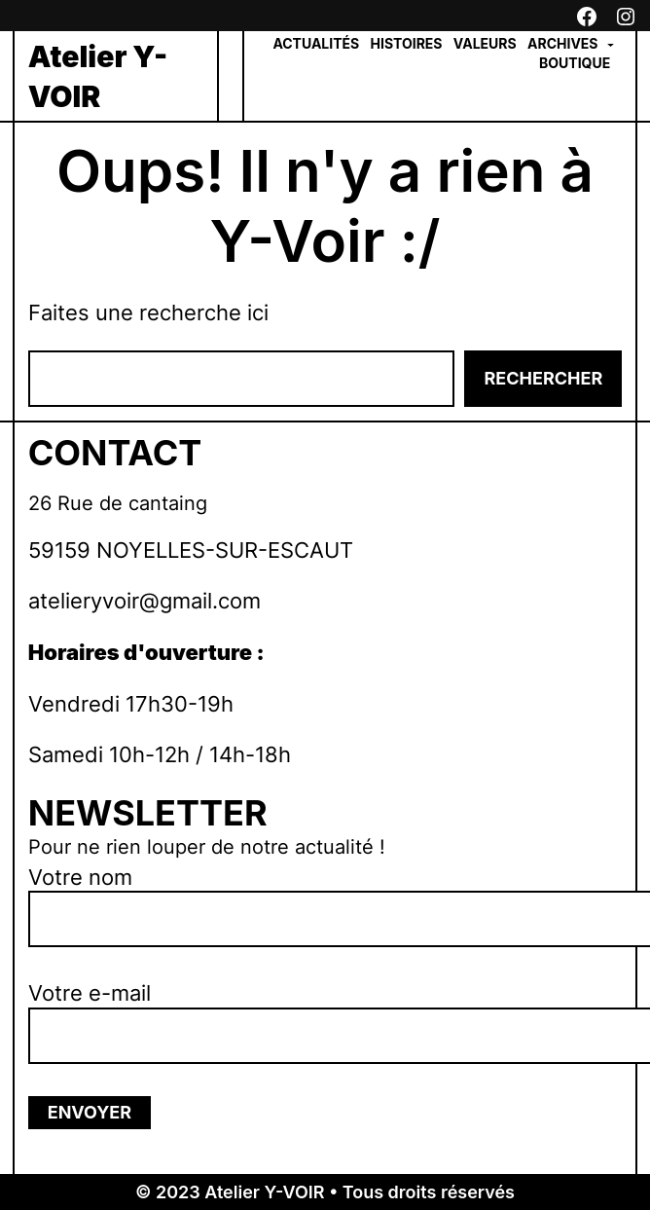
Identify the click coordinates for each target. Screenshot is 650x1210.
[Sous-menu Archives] (610, 44)
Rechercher (543, 378)
